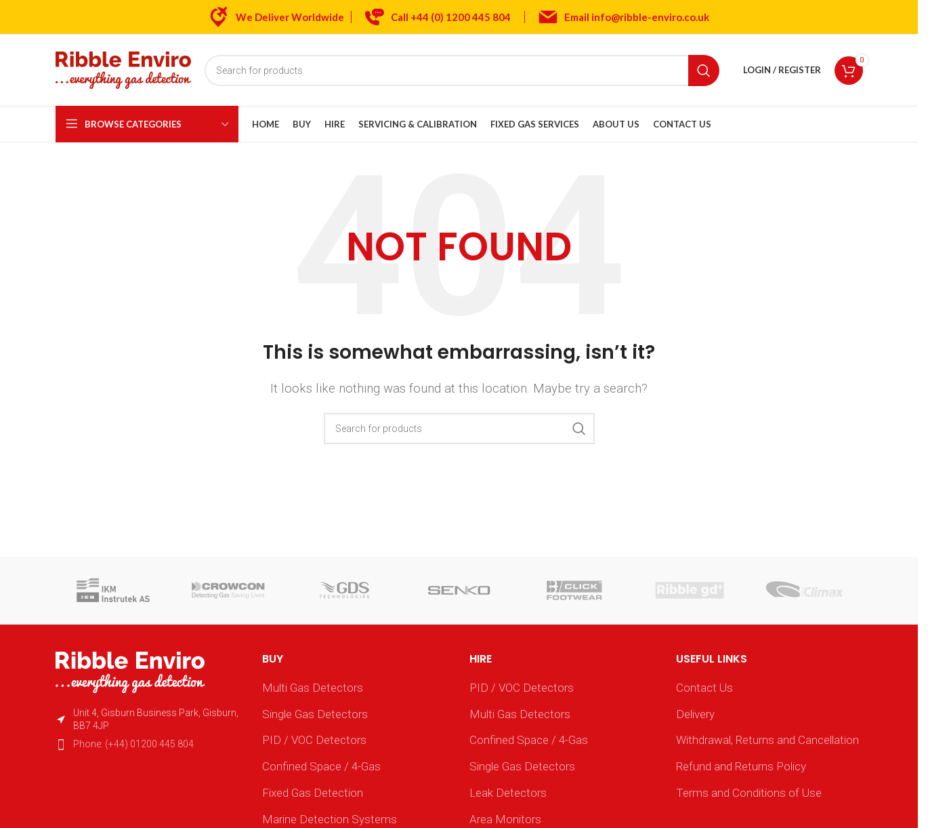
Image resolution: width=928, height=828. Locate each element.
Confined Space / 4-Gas (321, 766)
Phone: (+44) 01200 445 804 (133, 743)
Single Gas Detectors (315, 714)
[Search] (462, 70)
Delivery (695, 714)
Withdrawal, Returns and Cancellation (767, 740)
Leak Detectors (508, 793)
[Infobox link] (438, 16)
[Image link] (130, 671)
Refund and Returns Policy (741, 766)
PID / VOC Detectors (314, 740)
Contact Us (704, 687)
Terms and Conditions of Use (749, 793)
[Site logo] (123, 69)
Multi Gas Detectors (312, 687)
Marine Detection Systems (329, 819)
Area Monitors (505, 819)
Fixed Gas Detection (312, 793)
